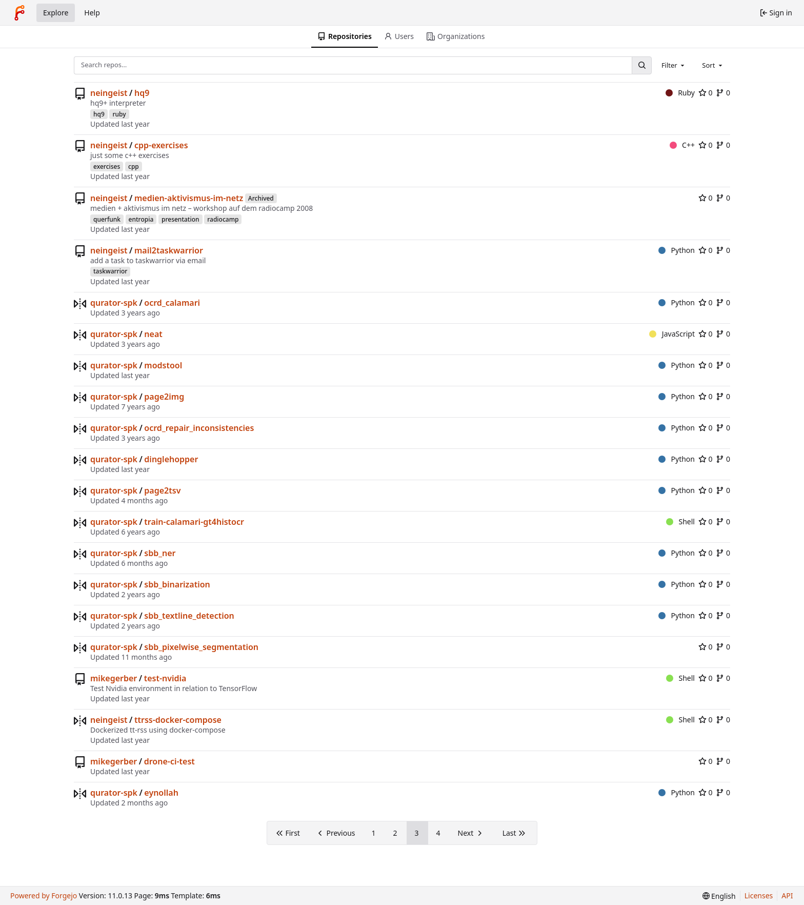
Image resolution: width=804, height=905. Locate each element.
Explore (55, 12)
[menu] (719, 896)
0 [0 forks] (723, 92)
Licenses (759, 895)
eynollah (161, 793)
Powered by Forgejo (43, 895)
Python (676, 250)
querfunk (106, 219)
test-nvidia (165, 678)
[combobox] (673, 65)
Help (92, 12)
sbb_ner (159, 553)
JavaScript (672, 334)
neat (153, 334)
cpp (133, 166)
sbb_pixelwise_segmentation (201, 647)
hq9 (141, 93)
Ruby (680, 92)
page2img (164, 396)
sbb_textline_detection (189, 616)
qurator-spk (113, 303)
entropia (141, 219)
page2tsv (162, 490)
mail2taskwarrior (168, 250)
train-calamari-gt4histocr (194, 522)
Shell (680, 521)
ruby (119, 114)
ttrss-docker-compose (178, 720)
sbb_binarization (177, 584)
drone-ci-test (169, 761)
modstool (163, 365)
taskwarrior (110, 271)
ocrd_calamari (172, 303)
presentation (180, 219)
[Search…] (641, 65)
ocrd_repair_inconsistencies (199, 428)
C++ (682, 145)
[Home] (19, 13)
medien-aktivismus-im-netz (188, 198)
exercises (106, 166)
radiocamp (222, 219)
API (787, 895)
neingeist (109, 93)
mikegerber (113, 678)
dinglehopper (171, 459)
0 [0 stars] (705, 92)
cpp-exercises (161, 145)
